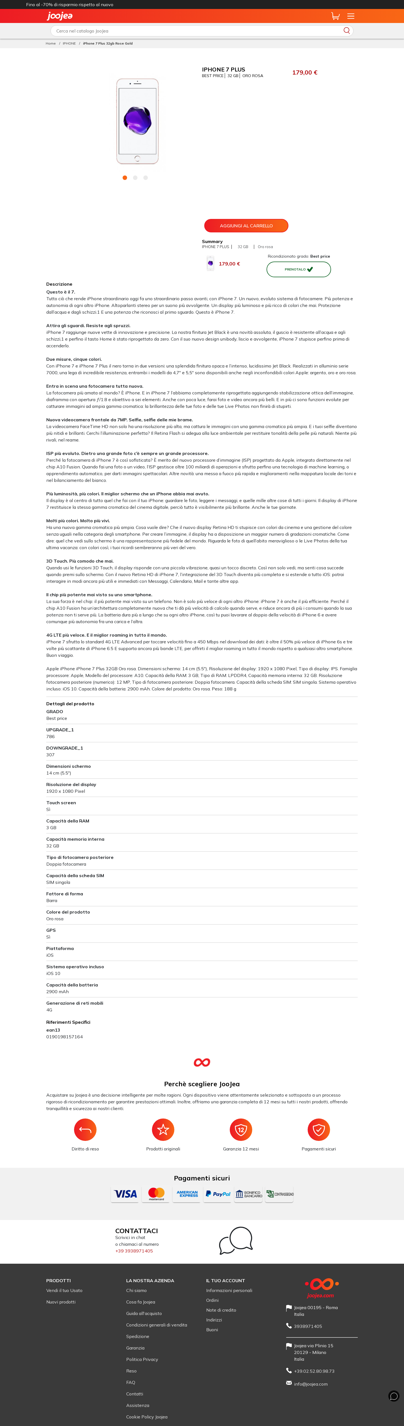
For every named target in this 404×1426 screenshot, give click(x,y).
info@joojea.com (311, 1384)
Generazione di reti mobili (74, 1003)
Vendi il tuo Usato (64, 1290)
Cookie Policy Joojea (146, 1417)
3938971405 (308, 1326)
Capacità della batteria (72, 985)
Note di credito (221, 1310)
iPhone (237, 4)
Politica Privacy (142, 1359)
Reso (131, 1371)
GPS (51, 930)
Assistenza (137, 1405)
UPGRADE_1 (60, 729)
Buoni (212, 1329)
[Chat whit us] (394, 1396)
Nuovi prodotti (60, 1302)
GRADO (54, 711)
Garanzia (135, 1348)
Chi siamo (136, 1290)
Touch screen (61, 802)
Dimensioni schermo (68, 766)
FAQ (130, 1382)
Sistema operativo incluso (75, 966)
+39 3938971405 (134, 1251)
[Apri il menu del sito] (351, 16)
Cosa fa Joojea (140, 1302)
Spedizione (137, 1336)
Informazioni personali (229, 1290)
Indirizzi (214, 1320)
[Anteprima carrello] (336, 16)
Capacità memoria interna (75, 839)
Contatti (134, 1394)
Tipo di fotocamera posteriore (80, 857)
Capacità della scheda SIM (75, 875)
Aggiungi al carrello (246, 225)
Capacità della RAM (67, 821)
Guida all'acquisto (144, 1313)
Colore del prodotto (68, 912)
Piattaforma (60, 948)
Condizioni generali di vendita (156, 1325)
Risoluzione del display (71, 784)
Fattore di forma (64, 893)
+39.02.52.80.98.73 (314, 1371)
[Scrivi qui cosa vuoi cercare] (202, 30)
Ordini (212, 1300)
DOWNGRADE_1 (64, 748)
